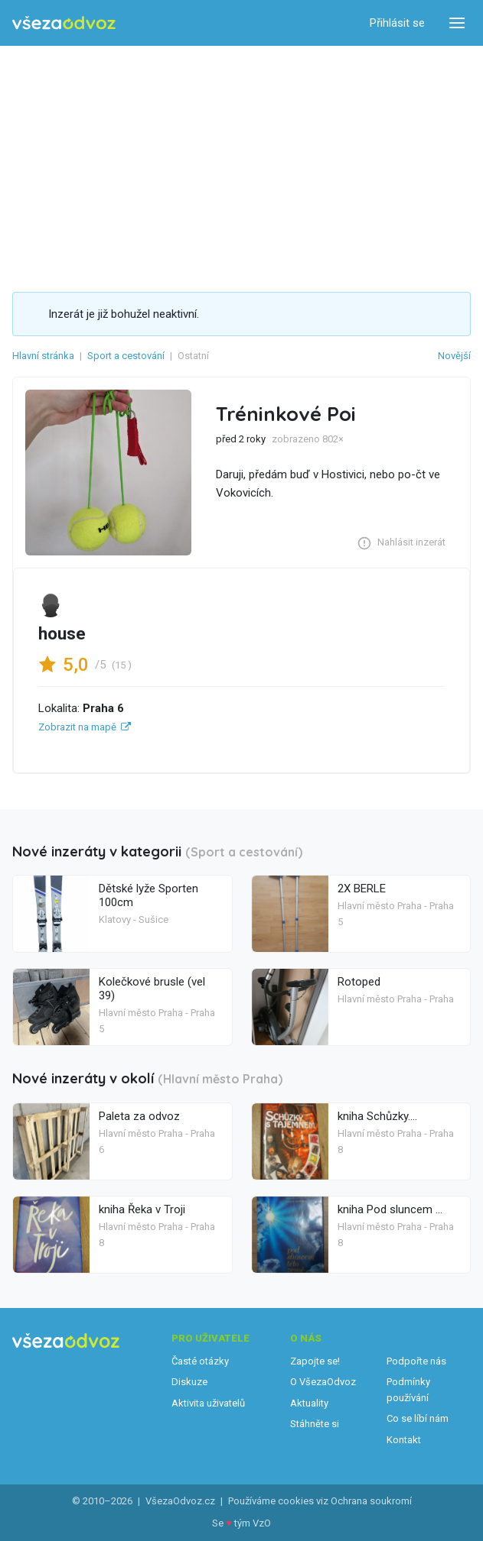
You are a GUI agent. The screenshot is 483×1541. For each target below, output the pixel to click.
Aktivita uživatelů (208, 1403)
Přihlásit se (397, 23)
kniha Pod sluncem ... (390, 1209)
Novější (454, 355)
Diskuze (189, 1381)
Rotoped (359, 982)
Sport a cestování (126, 355)
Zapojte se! (315, 1361)
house (62, 633)
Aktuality (309, 1403)
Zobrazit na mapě (77, 727)
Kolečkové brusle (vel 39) (152, 988)
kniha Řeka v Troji (142, 1209)
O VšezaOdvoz (323, 1381)
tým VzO (252, 1523)
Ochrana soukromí (371, 1501)
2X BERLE (362, 888)
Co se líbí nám (418, 1418)
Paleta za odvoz (139, 1116)
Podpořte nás (416, 1361)
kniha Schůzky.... (377, 1116)
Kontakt (404, 1439)
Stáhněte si (314, 1423)
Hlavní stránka (43, 355)
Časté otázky (200, 1361)
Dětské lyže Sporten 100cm (148, 895)
